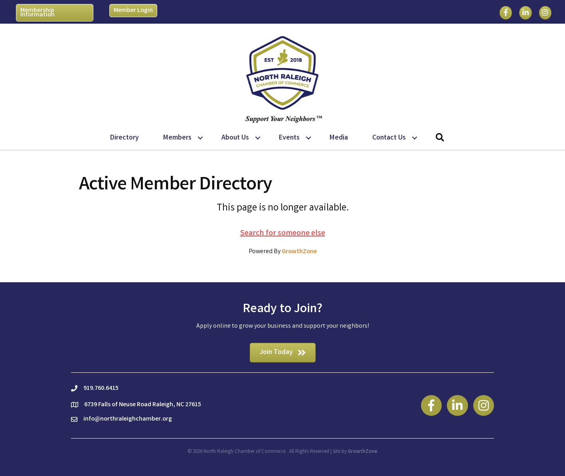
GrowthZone (299, 251)
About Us (235, 138)
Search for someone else (282, 233)
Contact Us (389, 138)
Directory (124, 138)
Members (177, 138)
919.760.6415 (101, 388)
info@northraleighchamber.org (127, 419)
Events (289, 138)
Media (339, 138)
